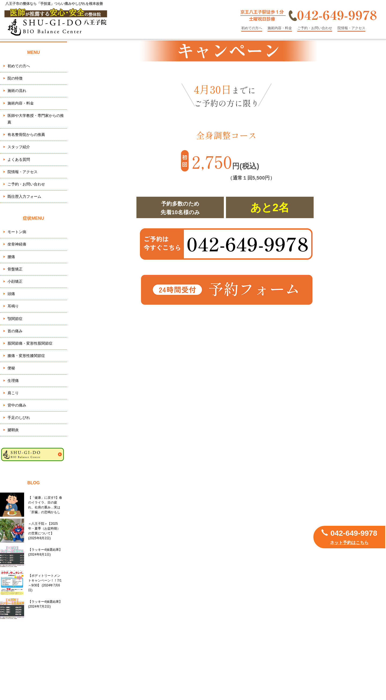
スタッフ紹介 (19, 147)
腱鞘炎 (13, 430)
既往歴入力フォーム (24, 196)
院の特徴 (15, 78)
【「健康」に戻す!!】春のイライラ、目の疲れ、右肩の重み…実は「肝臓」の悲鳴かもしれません (45, 505)
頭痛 (11, 294)
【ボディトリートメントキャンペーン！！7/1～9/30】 (45, 583)
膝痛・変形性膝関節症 (26, 355)
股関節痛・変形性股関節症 (30, 343)
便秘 (11, 368)
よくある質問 (19, 159)
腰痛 (11, 257)
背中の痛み (17, 405)
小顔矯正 (15, 281)
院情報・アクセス (351, 28)
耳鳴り (13, 306)
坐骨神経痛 (17, 244)
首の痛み (15, 331)
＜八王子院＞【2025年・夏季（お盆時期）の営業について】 (44, 531)
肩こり (13, 393)
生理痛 (13, 380)
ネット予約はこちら (349, 542)
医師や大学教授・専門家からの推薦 (36, 118)
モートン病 (17, 232)
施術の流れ (17, 90)
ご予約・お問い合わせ (314, 28)
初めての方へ (251, 28)
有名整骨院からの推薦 (26, 134)
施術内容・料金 (280, 28)
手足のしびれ (19, 417)
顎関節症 (15, 319)
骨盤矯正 (15, 269)
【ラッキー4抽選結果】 (45, 552)
